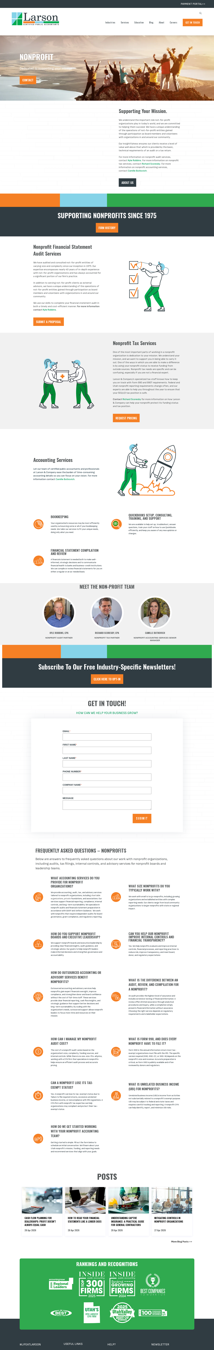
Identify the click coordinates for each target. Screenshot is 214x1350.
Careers (173, 22)
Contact (27, 80)
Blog (151, 22)
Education (139, 22)
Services (125, 22)
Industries (110, 22)
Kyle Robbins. (135, 160)
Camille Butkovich (137, 170)
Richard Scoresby (151, 163)
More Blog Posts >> (181, 1241)
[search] (200, 13)
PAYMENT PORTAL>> (193, 4)
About (161, 22)
